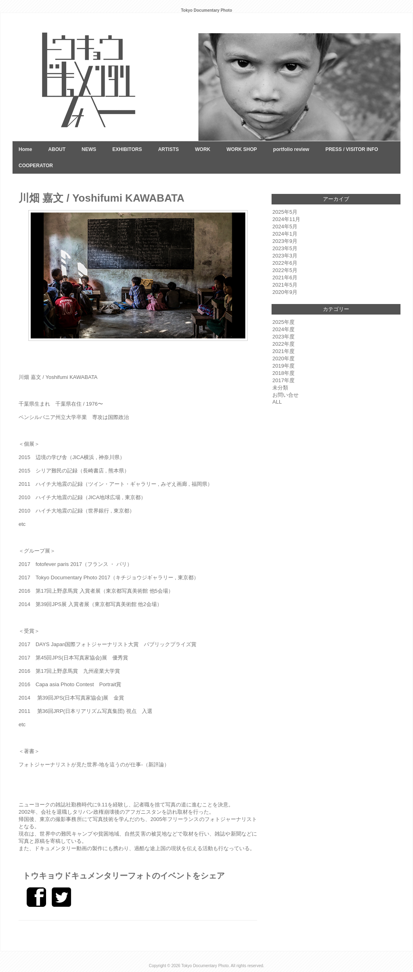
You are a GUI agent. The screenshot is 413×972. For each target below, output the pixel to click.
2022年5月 (284, 270)
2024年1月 (284, 234)
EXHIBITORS (127, 149)
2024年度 (283, 329)
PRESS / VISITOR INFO (351, 149)
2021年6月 (284, 277)
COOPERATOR (36, 165)
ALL (277, 402)
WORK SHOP (241, 149)
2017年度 (283, 380)
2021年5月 (284, 285)
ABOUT (56, 149)
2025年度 (283, 322)
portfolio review (291, 149)
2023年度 (283, 337)
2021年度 (283, 351)
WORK (202, 149)
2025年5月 (284, 212)
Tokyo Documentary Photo (205, 965)
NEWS (89, 149)
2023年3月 (284, 256)
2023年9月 (284, 241)
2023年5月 (284, 248)
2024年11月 (286, 219)
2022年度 (283, 344)
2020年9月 (284, 292)
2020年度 (283, 358)
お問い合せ (285, 395)
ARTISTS (168, 149)
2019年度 (283, 366)
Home (25, 149)
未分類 (280, 388)
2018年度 (283, 373)
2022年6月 (284, 263)
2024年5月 (284, 226)
